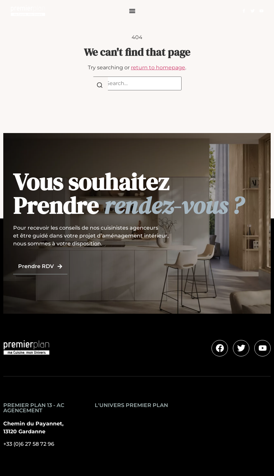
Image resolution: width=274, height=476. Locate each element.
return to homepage (158, 67)
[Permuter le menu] (132, 11)
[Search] (99, 86)
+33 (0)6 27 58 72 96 (28, 444)
